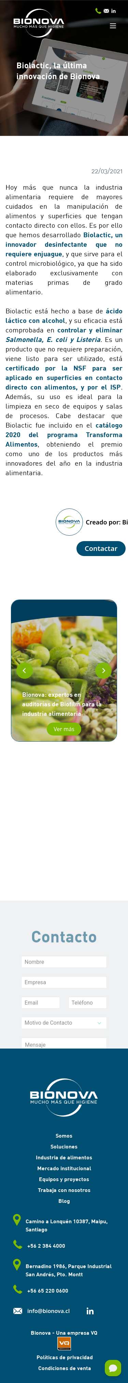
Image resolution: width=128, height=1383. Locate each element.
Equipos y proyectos (64, 1179)
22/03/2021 (107, 171)
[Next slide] (103, 670)
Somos (64, 1135)
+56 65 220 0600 (39, 1291)
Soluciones (64, 1146)
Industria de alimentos (64, 1157)
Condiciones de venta (64, 1368)
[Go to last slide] (24, 670)
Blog (64, 1200)
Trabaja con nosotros (64, 1190)
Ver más (64, 729)
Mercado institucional (64, 1168)
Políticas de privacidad (64, 1357)
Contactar (101, 548)
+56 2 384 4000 (38, 1246)
